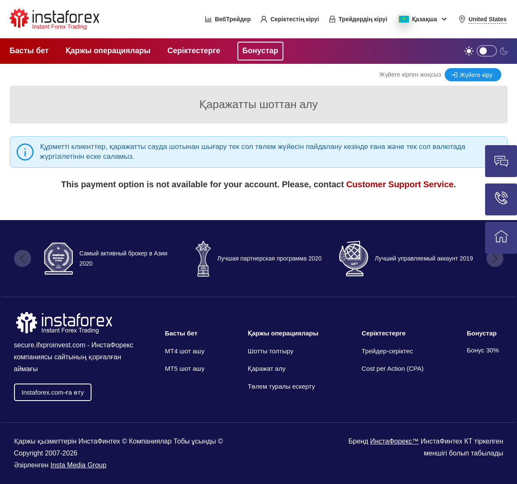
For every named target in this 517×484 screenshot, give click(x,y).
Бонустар (482, 333)
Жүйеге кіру (476, 75)
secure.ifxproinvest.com (50, 345)
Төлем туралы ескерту (281, 386)
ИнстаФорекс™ (394, 441)
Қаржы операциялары (283, 333)
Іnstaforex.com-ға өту (53, 392)
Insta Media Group (78, 465)
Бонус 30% (483, 350)
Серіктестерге (384, 333)
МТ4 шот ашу (185, 351)
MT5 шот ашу (185, 368)
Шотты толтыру (270, 351)
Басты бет (181, 333)
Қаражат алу (267, 368)
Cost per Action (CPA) (393, 368)
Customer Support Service (400, 184)
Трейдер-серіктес (387, 351)
